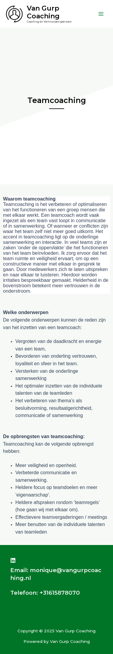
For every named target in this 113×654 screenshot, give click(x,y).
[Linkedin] (13, 560)
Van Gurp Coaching (43, 12)
